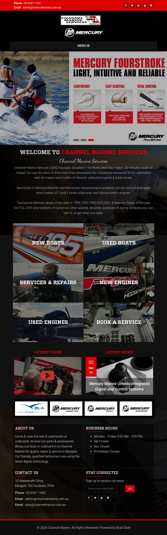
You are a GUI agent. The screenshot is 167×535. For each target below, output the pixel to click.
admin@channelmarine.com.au (42, 7)
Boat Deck (123, 528)
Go (130, 488)
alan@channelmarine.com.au (45, 505)
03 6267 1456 (32, 3)
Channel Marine (59, 528)
